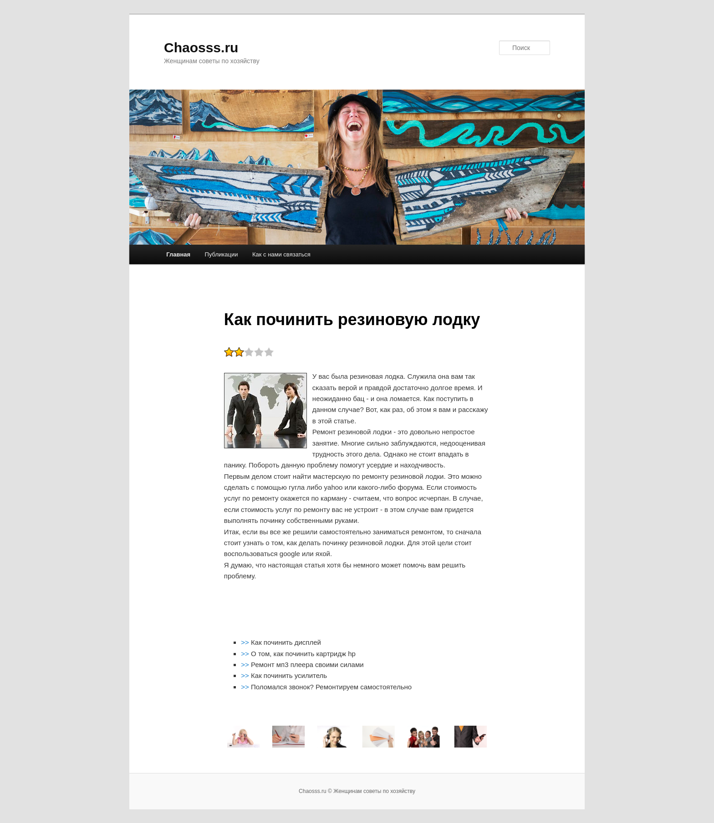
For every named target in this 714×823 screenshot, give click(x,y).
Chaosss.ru (201, 47)
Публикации (221, 254)
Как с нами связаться (281, 254)
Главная (178, 254)
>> (246, 642)
